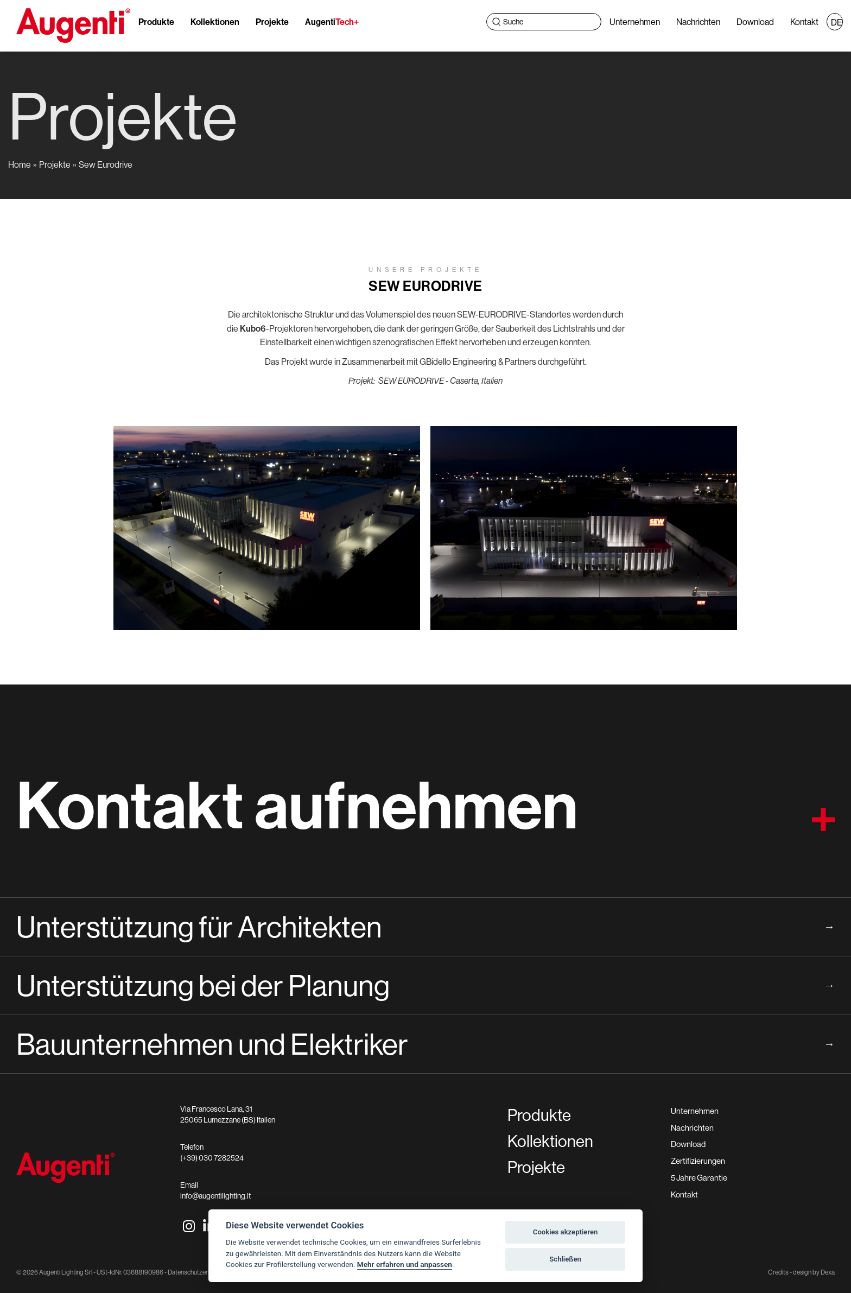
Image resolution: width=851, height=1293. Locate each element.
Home (19, 164)
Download (755, 21)
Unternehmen (634, 21)
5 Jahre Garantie (699, 1177)
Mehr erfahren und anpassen (404, 1264)
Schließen (565, 1259)
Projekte (272, 21)
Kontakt (804, 21)
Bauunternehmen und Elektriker (425, 1043)
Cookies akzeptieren (565, 1232)
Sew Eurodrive (105, 164)
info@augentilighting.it (215, 1196)
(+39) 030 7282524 (212, 1158)
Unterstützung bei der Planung (425, 985)
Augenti (332, 21)
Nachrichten (698, 21)
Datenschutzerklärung (198, 1272)
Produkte (156, 21)
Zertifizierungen (698, 1161)
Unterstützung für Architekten (425, 926)
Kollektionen (214, 21)
